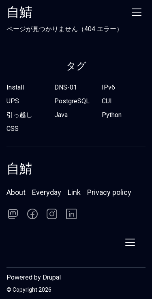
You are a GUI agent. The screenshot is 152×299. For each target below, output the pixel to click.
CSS (12, 128)
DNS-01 (65, 87)
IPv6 (108, 87)
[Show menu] (136, 12)
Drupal (52, 277)
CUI (107, 101)
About (16, 192)
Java (61, 115)
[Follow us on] (12, 213)
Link (74, 192)
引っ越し (19, 115)
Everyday (46, 192)
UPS (12, 101)
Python (112, 115)
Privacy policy (109, 192)
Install (15, 87)
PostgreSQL (72, 101)
